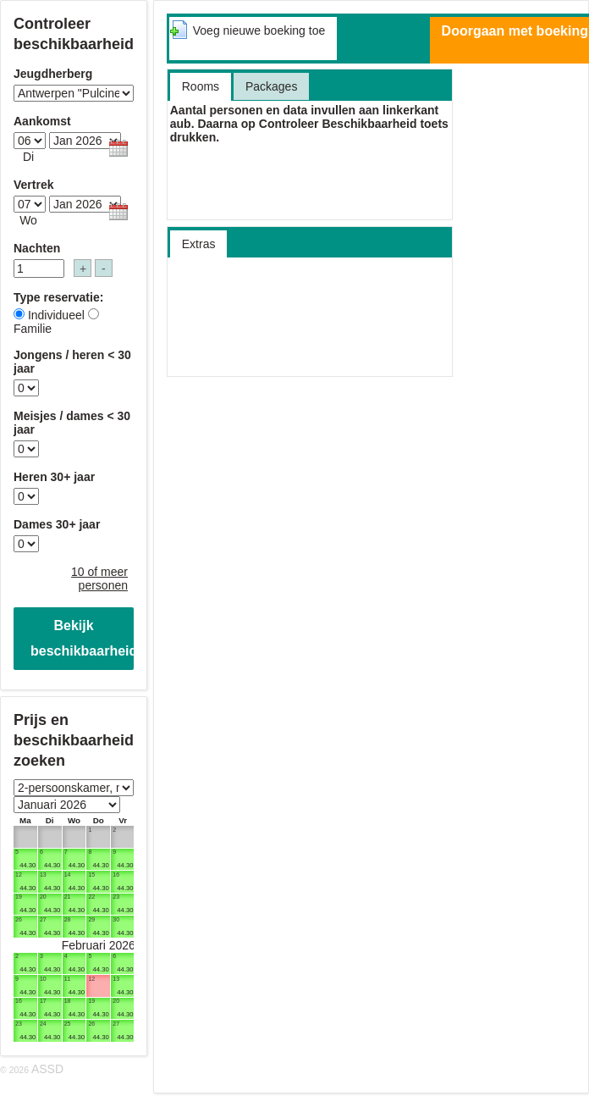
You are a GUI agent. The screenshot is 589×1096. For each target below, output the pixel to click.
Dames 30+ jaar (57, 524)
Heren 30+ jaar (54, 477)
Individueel (56, 315)
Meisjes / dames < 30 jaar (72, 422)
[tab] (253, 38)
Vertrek (33, 184)
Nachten (37, 248)
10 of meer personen (99, 578)
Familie (33, 328)
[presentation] (259, 38)
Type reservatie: (58, 297)
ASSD (47, 1069)
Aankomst (42, 121)
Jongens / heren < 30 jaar (72, 361)
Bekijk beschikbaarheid (82, 638)
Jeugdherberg (53, 73)
